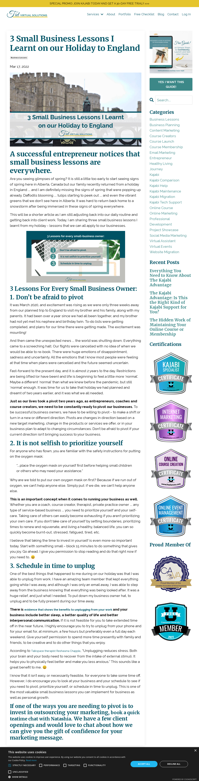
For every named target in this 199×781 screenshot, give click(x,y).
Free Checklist (144, 15)
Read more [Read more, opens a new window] (31, 760)
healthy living (161, 165)
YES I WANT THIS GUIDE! (171, 85)
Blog (161, 15)
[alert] (99, 764)
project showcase (164, 231)
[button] (67, 777)
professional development (161, 222)
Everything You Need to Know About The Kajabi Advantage (170, 279)
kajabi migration (162, 198)
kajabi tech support (166, 203)
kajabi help (159, 187)
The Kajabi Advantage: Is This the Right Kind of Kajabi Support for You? (169, 303)
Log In (186, 15)
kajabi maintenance (165, 192)
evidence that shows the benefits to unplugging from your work (78, 610)
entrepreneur (161, 159)
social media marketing (168, 236)
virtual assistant (162, 242)
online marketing (163, 214)
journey (156, 170)
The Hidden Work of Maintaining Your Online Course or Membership (170, 328)
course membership (166, 148)
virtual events (161, 247)
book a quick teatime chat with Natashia (69, 716)
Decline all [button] (173, 764)
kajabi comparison (164, 181)
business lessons (19, 59)
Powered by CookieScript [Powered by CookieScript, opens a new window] (184, 779)
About (111, 15)
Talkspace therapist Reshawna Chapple (63, 652)
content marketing (165, 131)
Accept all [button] (144, 764)
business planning (165, 126)
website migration (164, 253)
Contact (173, 15)
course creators (163, 137)
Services (95, 15)
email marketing (162, 153)
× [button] (195, 750)
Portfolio (125, 15)
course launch (162, 142)
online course (161, 209)
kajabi (154, 176)
